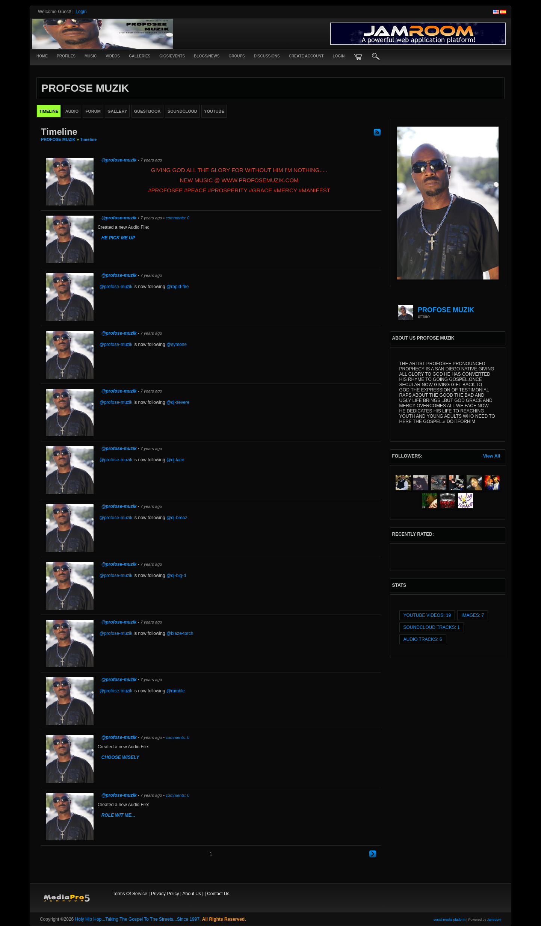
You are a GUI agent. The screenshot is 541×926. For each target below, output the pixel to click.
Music (91, 56)
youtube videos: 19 (427, 615)
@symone (176, 344)
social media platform (449, 919)
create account (306, 56)
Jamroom (494, 919)
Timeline (88, 139)
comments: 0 (177, 218)
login (338, 56)
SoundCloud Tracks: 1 (431, 627)
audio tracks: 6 (422, 639)
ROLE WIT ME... (118, 815)
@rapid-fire (177, 286)
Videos (113, 56)
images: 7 (472, 615)
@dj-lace (175, 459)
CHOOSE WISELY (120, 757)
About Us (192, 893)
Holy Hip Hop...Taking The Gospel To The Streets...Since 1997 (137, 919)
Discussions (267, 56)
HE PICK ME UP (118, 237)
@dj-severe (178, 402)
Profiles (66, 56)
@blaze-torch (179, 633)
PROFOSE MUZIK (58, 139)
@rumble (175, 690)
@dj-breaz (176, 517)
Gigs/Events (172, 56)
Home (42, 56)
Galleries (139, 56)
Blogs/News (206, 56)
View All (491, 456)
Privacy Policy (165, 893)
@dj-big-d (176, 575)
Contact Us (218, 893)
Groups (236, 56)
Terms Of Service (130, 893)
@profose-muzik (119, 160)
